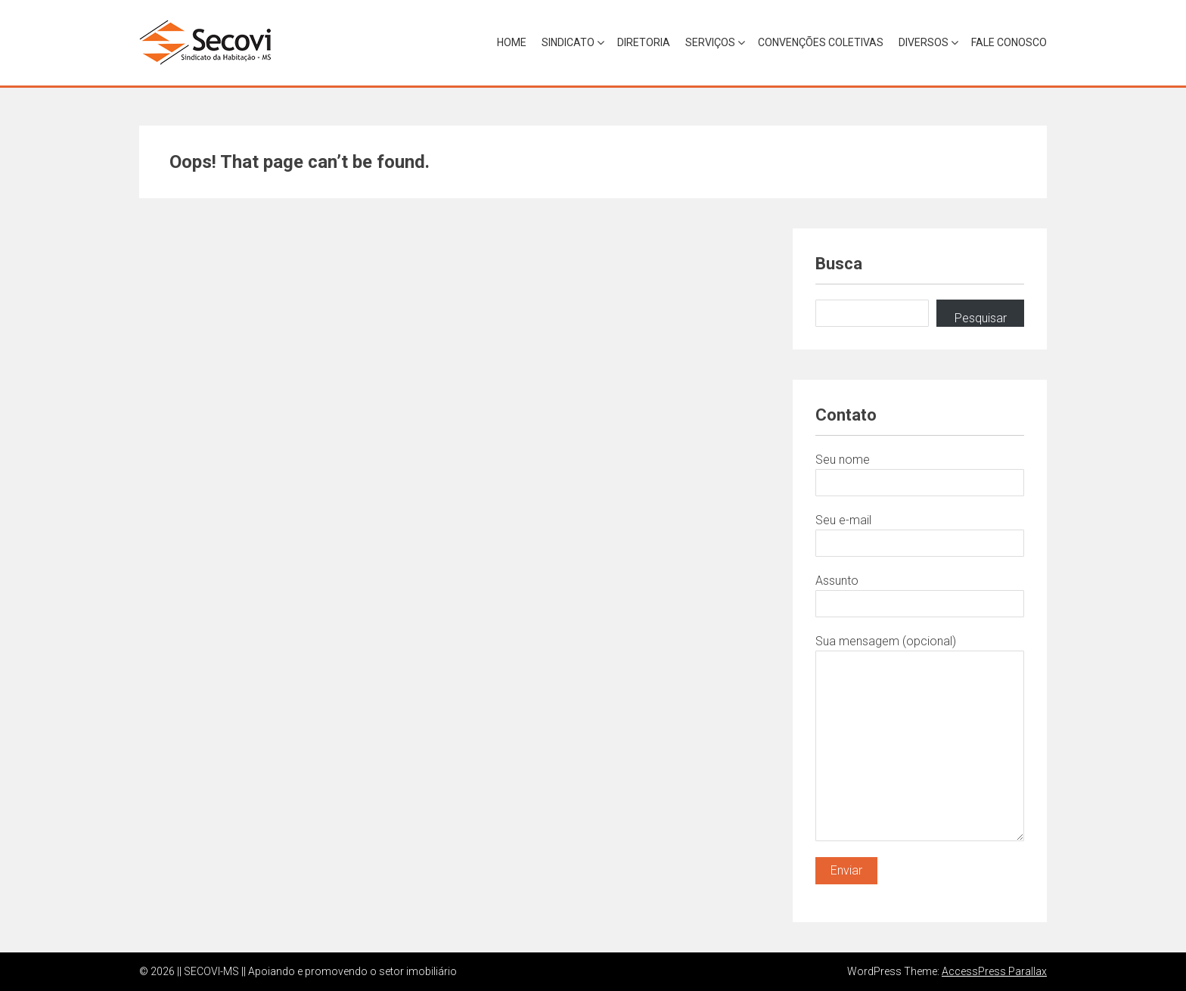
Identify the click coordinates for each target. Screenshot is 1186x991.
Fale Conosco (1009, 42)
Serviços (710, 42)
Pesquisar (981, 318)
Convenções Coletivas (820, 42)
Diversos (923, 42)
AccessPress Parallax (994, 971)
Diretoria (643, 42)
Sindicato (568, 42)
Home (511, 42)
